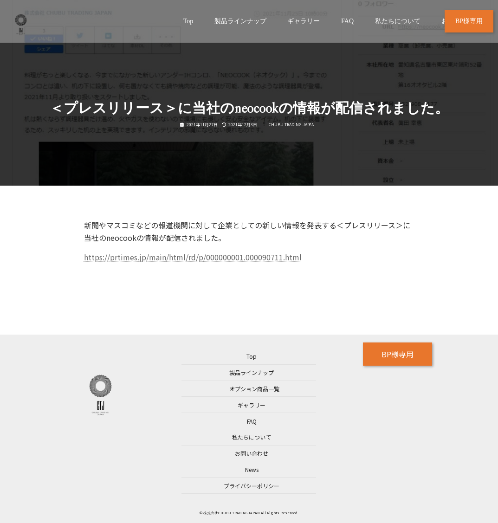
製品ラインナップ (251, 372)
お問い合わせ (251, 453)
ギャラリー (251, 405)
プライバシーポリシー (251, 486)
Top (251, 356)
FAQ (252, 421)
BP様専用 (398, 354)
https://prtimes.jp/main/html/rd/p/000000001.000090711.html (193, 257)
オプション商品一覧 (254, 389)
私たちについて (251, 437)
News (252, 469)
